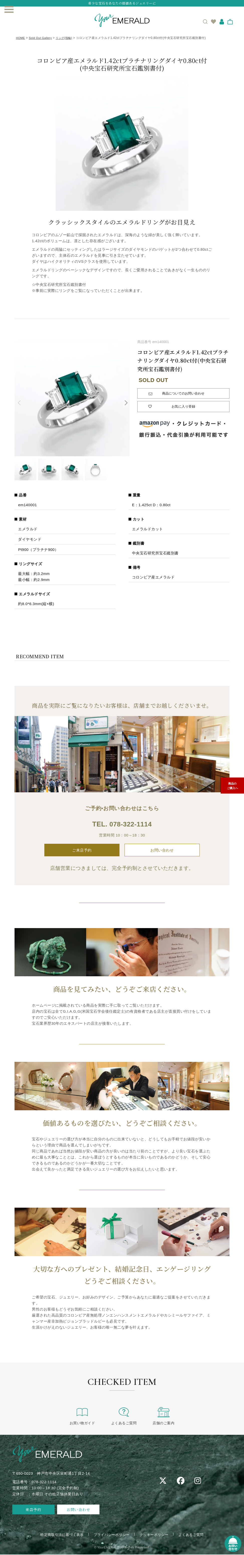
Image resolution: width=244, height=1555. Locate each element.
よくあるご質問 (124, 1415)
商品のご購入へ (232, 786)
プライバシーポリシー (111, 1535)
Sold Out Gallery (41, 38)
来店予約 (33, 1510)
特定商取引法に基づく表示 (61, 1535)
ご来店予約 (82, 850)
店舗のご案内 (162, 1415)
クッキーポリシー (154, 1535)
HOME (20, 38)
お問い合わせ (162, 850)
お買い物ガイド (84, 1415)
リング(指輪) (66, 38)
